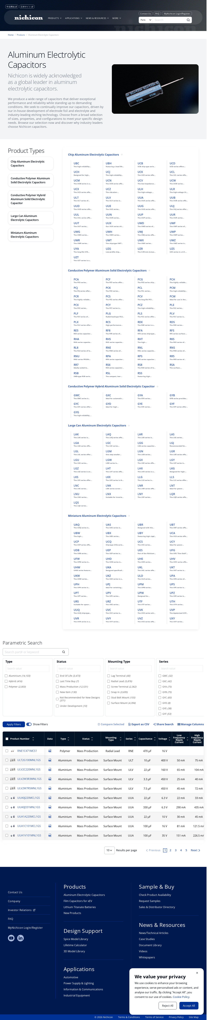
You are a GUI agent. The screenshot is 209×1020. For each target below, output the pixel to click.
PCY (108, 305)
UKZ (108, 576)
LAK (76, 434)
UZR (140, 249)
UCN (109, 180)
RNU (76, 356)
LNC (76, 485)
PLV (172, 313)
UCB (140, 163)
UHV (172, 559)
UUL (76, 214)
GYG (76, 412)
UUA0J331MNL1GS (28, 807)
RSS (140, 373)
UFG (172, 550)
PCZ (140, 305)
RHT (140, 339)
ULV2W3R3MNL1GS (29, 778)
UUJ (172, 206)
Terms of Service (154, 1017)
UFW (77, 559)
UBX (108, 533)
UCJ (108, 172)
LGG (140, 443)
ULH (140, 189)
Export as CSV (138, 724)
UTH (172, 601)
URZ (108, 601)
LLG (140, 477)
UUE (108, 206)
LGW (109, 460)
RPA (108, 356)
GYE (140, 404)
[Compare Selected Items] (110, 724)
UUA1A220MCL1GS (29, 816)
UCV (140, 180)
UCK (140, 172)
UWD (141, 223)
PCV (140, 296)
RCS (108, 322)
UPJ (108, 584)
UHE (140, 559)
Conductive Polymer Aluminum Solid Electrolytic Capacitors (107, 270)
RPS (140, 356)
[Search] (169, 20)
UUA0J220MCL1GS (28, 797)
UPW (141, 593)
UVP (172, 610)
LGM (109, 451)
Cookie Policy (181, 997)
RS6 (108, 365)
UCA (172, 533)
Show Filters (40, 724)
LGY (172, 460)
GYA (140, 395)
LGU (76, 460)
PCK (108, 288)
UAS (108, 524)
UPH (76, 584)
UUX (108, 223)
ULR (172, 189)
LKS (76, 477)
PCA (76, 279)
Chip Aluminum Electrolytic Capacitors (93, 154)
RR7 (76, 365)
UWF (173, 223)
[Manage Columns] (191, 724)
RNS (172, 347)
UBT (172, 524)
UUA (140, 197)
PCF (108, 279)
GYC (76, 404)
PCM (172, 288)
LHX (140, 468)
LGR (172, 451)
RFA (140, 330)
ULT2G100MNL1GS (29, 760)
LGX (140, 460)
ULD (140, 576)
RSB (76, 373)
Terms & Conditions (129, 1017)
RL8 (76, 347)
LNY (140, 494)
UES (140, 550)
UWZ (173, 240)
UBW (77, 533)
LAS (172, 434)
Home (11, 35)
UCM (77, 180)
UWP (173, 232)
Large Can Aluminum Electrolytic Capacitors (97, 425)
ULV (108, 197)
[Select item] (6, 675)
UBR (140, 524)
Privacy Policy (176, 1017)
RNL (140, 347)
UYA (76, 249)
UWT (109, 240)
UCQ (109, 541)
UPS (172, 584)
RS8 (140, 365)
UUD (77, 206)
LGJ (172, 443)
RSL (108, 373)
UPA (172, 576)
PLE (172, 305)
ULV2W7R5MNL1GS (29, 788)
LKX (108, 477)
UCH (76, 172)
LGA (76, 443)
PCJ (76, 288)
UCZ (108, 189)
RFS (172, 330)
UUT (76, 223)
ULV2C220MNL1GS (28, 769)
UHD (109, 559)
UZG (108, 249)
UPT (76, 593)
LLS (172, 477)
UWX (141, 240)
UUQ (77, 610)
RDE (140, 322)
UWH (109, 232)
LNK (108, 485)
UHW (77, 567)
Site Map (194, 1017)
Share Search (163, 724)
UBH (109, 163)
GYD (108, 404)
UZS (172, 249)
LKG (172, 468)
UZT (76, 257)
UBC (76, 163)
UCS (140, 541)
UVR (76, 618)
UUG (141, 206)
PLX (76, 322)
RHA (76, 339)
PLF (76, 313)
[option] (27, 676)
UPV (108, 593)
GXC (108, 395)
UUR (172, 214)
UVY (108, 618)
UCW (173, 180)
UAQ (77, 524)
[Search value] (27, 668)
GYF (172, 404)
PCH (172, 279)
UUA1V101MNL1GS (29, 835)
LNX (108, 494)
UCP (76, 541)
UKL (140, 567)
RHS (108, 339)
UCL (172, 172)
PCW (172, 296)
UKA (108, 567)
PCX (76, 305)
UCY (172, 541)
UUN (109, 214)
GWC (77, 395)
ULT (76, 197)
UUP (140, 214)
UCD (172, 163)
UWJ (140, 232)
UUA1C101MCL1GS (29, 826)
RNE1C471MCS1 (27, 750)
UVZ (140, 618)
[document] (166, 991)
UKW (77, 576)
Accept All (189, 1005)
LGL (76, 451)
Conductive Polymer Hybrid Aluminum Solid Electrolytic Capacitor (111, 386)
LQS (76, 502)
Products (21, 35)
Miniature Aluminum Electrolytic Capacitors (97, 516)
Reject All (167, 1005)
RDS (172, 322)
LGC (108, 443)
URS (76, 601)
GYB (172, 395)
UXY (172, 618)
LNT (172, 485)
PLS (140, 313)
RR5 (172, 356)
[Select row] (6, 751)
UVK (140, 610)
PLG (108, 313)
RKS (172, 339)
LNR (140, 485)
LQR (172, 494)
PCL (140, 288)
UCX (76, 189)
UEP (108, 550)
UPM (141, 584)
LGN (140, 451)
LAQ (108, 434)
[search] (36, 652)
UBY (140, 533)
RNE (108, 347)
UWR (77, 240)
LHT (108, 468)
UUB (172, 197)
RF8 (108, 330)
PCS (108, 296)
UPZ (172, 593)
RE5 (76, 330)
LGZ (76, 468)
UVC (108, 610)
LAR (140, 434)
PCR (76, 296)
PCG (140, 279)
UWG (77, 232)
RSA (172, 365)
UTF (140, 601)
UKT (172, 567)
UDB (76, 550)
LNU (76, 494)
